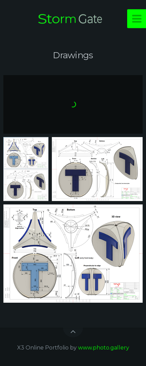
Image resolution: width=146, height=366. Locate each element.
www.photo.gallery (103, 347)
